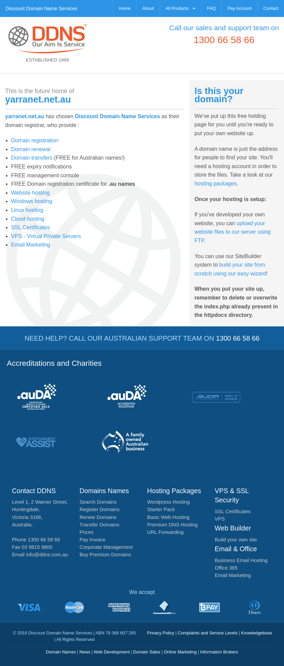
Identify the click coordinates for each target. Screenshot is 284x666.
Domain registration (35, 140)
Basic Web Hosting (168, 517)
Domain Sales (146, 651)
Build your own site (236, 539)
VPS (220, 519)
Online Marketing (180, 651)
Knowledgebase (256, 632)
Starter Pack (161, 509)
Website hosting (30, 193)
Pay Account (240, 8)
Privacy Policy (160, 632)
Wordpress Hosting (168, 502)
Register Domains (100, 509)
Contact (270, 8)
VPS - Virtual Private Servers (46, 236)
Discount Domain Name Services (42, 8)
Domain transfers (32, 158)
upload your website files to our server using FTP (233, 232)
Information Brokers (219, 651)
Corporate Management (106, 547)
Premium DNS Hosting (172, 524)
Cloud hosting (28, 219)
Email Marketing (30, 245)
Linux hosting (27, 210)
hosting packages (216, 183)
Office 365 (226, 568)
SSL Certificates (30, 227)
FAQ (211, 8)
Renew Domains (98, 517)
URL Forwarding (165, 532)
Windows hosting (31, 201)
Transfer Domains (99, 524)
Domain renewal (31, 149)
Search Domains (98, 502)
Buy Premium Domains (105, 554)
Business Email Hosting (241, 560)
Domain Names (61, 651)
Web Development (112, 651)
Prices (87, 532)
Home (125, 8)
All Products (176, 8)
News (84, 651)
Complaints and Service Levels (208, 632)
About (148, 8)
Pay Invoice (93, 539)
